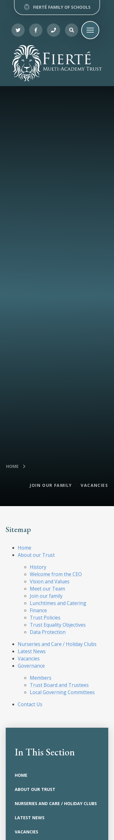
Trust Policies (45, 617)
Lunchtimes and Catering (58, 603)
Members (40, 677)
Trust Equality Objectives (58, 624)
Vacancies (94, 485)
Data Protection (48, 632)
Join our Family (50, 485)
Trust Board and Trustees (59, 685)
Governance (31, 665)
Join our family (46, 596)
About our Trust (36, 555)
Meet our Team (47, 588)
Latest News (32, 651)
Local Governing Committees (62, 692)
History (38, 567)
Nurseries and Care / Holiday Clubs (57, 644)
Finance (38, 610)
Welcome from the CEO (56, 574)
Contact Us (30, 704)
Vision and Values (49, 581)
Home (12, 466)
